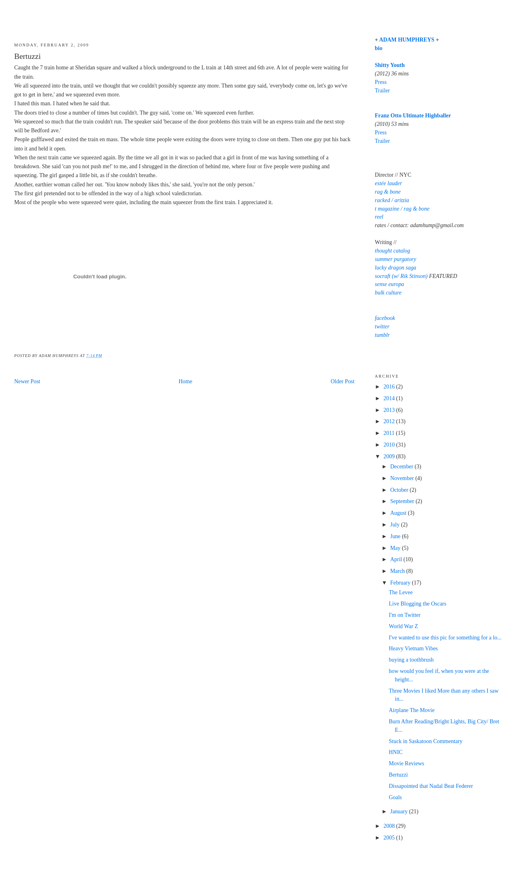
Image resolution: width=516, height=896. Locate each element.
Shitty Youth (390, 65)
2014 (389, 398)
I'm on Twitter (405, 615)
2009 (389, 456)
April (397, 559)
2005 (389, 838)
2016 (389, 387)
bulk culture (388, 293)
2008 (389, 826)
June (396, 536)
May (396, 548)
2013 (389, 410)
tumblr (382, 335)
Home (185, 381)
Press (381, 82)
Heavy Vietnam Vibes (413, 648)
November (402, 478)
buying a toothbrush (411, 660)
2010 (389, 445)
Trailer (382, 91)
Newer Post (27, 381)
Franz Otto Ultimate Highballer (413, 116)
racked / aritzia (392, 200)
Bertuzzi (27, 56)
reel (379, 217)
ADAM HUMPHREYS (406, 40)
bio (379, 48)
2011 (389, 433)
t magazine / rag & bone (402, 209)
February (401, 583)
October (400, 490)
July (395, 525)
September (403, 501)
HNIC (396, 752)
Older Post (342, 381)
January (399, 811)
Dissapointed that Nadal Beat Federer (431, 786)
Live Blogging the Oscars (418, 604)
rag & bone (388, 192)
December (402, 467)
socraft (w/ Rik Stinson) (401, 276)
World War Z (403, 626)
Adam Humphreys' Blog (258, 19)
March (398, 571)
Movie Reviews (406, 763)
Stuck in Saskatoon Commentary (426, 741)
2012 (389, 421)
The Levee (401, 592)
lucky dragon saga (395, 268)
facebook (385, 318)
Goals (395, 797)
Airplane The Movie (412, 710)
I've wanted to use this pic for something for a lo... (445, 638)
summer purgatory (395, 259)
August (399, 513)
